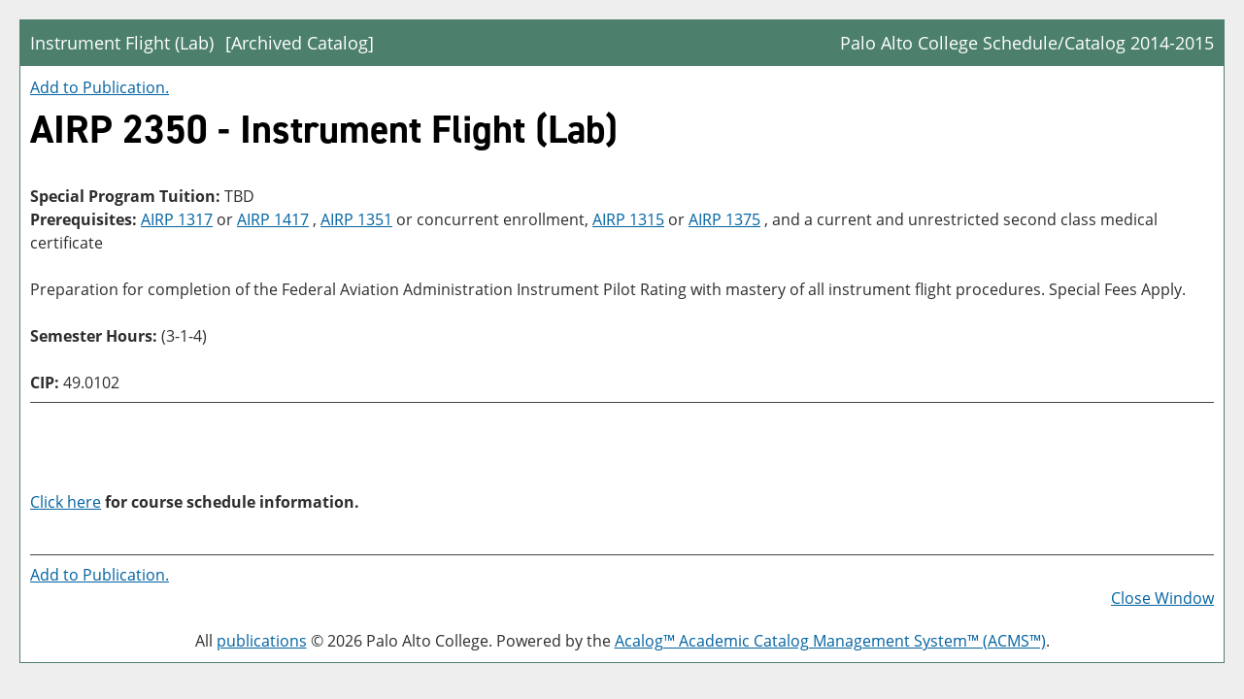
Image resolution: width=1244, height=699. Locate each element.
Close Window (1162, 598)
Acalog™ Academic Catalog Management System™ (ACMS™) (830, 640)
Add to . (99, 87)
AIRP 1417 (273, 219)
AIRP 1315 (628, 219)
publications (262, 640)
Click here (65, 502)
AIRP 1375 (724, 219)
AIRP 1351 (356, 219)
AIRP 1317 (177, 219)
